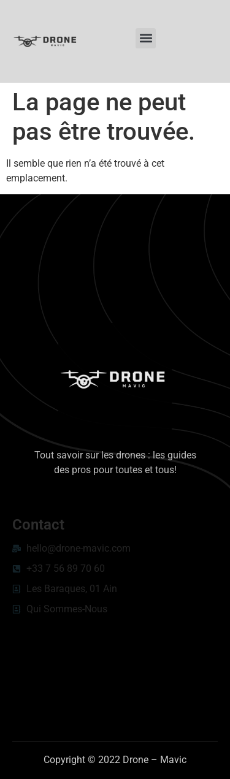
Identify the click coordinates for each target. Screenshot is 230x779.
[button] (146, 38)
